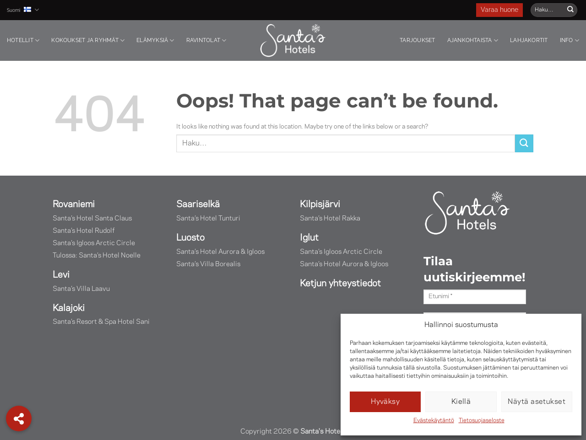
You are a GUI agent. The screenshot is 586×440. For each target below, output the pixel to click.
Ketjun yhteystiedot (340, 281)
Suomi (23, 9)
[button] (19, 418)
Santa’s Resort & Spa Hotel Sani (101, 320)
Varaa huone (499, 10)
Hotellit (23, 40)
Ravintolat (206, 40)
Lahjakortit (529, 40)
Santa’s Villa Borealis (208, 262)
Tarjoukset (417, 40)
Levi (61, 273)
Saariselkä (198, 203)
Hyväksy (385, 402)
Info (569, 40)
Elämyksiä (155, 40)
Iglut (309, 236)
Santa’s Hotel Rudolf (83, 229)
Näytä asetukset (536, 402)
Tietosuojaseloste (482, 420)
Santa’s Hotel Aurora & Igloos (220, 250)
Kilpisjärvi (320, 203)
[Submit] (570, 10)
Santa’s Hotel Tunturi (208, 218)
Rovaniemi (74, 203)
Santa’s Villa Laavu (81, 287)
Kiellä (461, 402)
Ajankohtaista (472, 40)
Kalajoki (69, 305)
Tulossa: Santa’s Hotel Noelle (97, 254)
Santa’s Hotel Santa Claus (92, 218)
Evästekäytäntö (433, 420)
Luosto (190, 236)
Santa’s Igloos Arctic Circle (94, 242)
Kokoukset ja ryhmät (88, 40)
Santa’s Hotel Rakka (330, 218)
